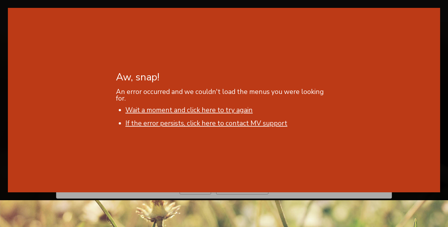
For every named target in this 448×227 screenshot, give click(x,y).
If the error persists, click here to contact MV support (206, 123)
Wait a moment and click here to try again (189, 110)
